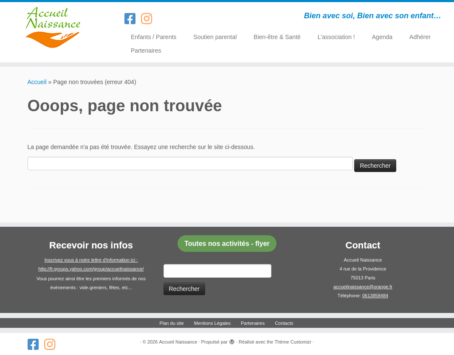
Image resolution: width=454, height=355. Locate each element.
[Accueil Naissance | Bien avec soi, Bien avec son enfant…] (53, 27)
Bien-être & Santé (277, 37)
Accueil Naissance (178, 341)
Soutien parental (215, 37)
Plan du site (171, 323)
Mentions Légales (212, 323)
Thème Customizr (292, 341)
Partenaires (146, 50)
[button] (227, 243)
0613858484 (375, 295)
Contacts (284, 323)
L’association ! (336, 37)
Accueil (37, 82)
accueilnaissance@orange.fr (362, 286)
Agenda (382, 37)
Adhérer (420, 37)
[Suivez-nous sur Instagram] (149, 19)
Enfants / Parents (153, 37)
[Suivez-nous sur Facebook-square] (132, 19)
